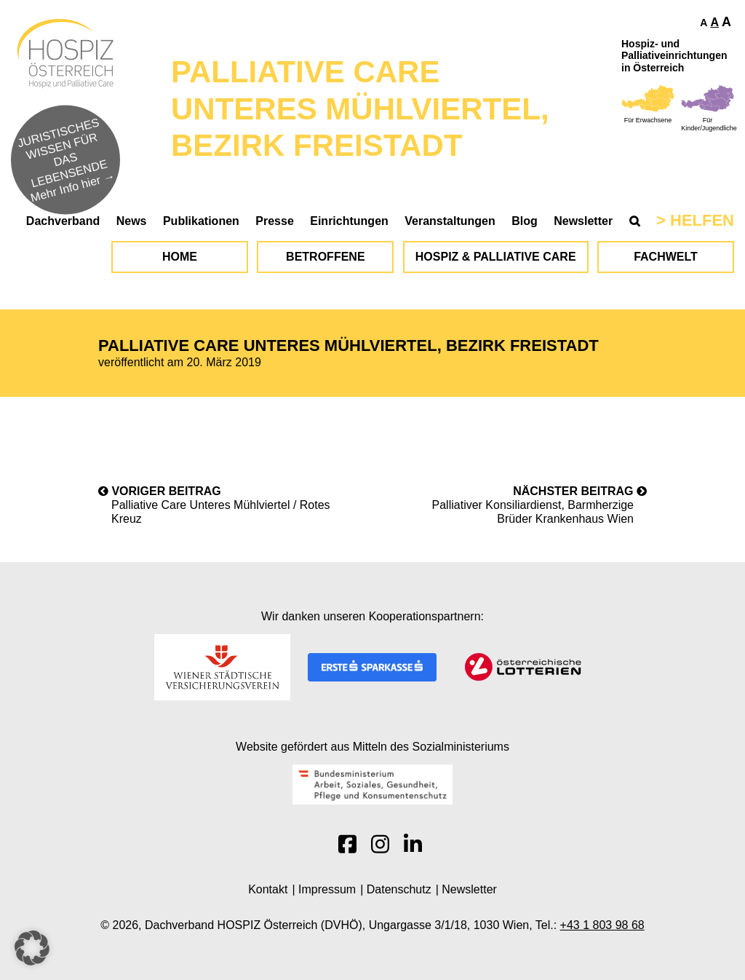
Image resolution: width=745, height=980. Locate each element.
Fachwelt (666, 256)
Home (179, 256)
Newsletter (583, 221)
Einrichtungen (349, 221)
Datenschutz (399, 889)
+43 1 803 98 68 (602, 925)
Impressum (327, 889)
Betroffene (325, 256)
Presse (274, 221)
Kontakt (267, 889)
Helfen (702, 220)
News (131, 221)
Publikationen (201, 221)
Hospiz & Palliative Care (495, 256)
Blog (524, 221)
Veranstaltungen (450, 221)
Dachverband (63, 221)
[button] (32, 948)
